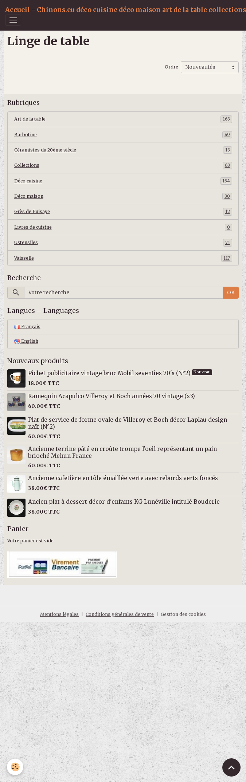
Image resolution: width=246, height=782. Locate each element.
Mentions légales (59, 614)
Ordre (171, 67)
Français (27, 326)
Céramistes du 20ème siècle (123, 150)
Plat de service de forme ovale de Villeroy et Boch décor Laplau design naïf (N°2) (127, 423)
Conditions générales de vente (120, 614)
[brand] (125, 10)
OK (231, 292)
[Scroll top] (231, 767)
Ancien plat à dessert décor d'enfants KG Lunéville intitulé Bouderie (124, 501)
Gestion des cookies (183, 614)
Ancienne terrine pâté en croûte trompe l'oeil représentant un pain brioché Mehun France (122, 452)
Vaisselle (123, 258)
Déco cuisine (123, 181)
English (26, 341)
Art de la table (123, 119)
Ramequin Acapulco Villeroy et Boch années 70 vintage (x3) (111, 396)
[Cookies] (15, 767)
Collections (123, 165)
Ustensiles (123, 242)
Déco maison (123, 196)
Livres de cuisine (123, 227)
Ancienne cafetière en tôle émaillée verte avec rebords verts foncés (123, 478)
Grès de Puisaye (123, 211)
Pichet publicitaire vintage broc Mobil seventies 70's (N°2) (110, 373)
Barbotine (123, 134)
